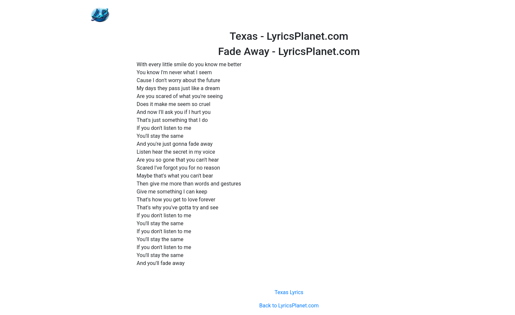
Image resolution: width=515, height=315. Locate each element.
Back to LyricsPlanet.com (289, 305)
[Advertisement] (289, 15)
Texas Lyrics (289, 292)
